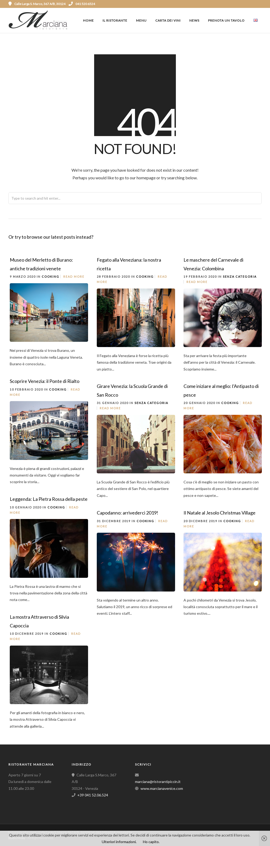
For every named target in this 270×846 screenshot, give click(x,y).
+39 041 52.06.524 (92, 795)
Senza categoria (240, 276)
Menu (141, 20)
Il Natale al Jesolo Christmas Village (219, 513)
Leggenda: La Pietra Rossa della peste (49, 499)
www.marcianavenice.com (162, 788)
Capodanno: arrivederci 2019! (127, 513)
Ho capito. (151, 841)
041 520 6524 (82, 4)
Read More (73, 276)
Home (88, 20)
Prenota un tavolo (226, 20)
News (194, 20)
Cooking (50, 276)
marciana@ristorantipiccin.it (158, 781)
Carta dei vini (168, 20)
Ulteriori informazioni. (119, 841)
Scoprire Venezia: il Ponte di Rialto (44, 381)
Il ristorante (115, 20)
